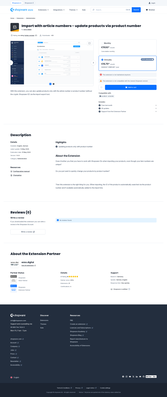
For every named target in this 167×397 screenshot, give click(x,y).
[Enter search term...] (111, 9)
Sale (42, 328)
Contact (14, 357)
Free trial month (105, 105)
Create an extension (79, 324)
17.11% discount (147, 59)
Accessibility (16, 365)
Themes (43, 324)
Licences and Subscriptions (81, 327)
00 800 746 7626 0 (17, 327)
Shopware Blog (77, 335)
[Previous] (10, 62)
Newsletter (15, 361)
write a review (30, 35)
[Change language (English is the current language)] (14, 377)
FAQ (71, 320)
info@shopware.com (18, 320)
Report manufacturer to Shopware (79, 340)
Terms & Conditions (64, 388)
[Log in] (152, 3)
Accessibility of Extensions (80, 345)
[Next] (93, 62)
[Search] (136, 9)
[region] (52, 62)
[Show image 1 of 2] (50, 84)
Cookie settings (105, 388)
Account (14, 342)
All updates (104, 108)
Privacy (79, 388)
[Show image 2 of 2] (53, 84)
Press (13, 353)
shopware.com (17, 338)
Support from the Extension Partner (112, 111)
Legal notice (91, 388)
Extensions (44, 320)
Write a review (28, 232)
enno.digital (27, 29)
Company (15, 346)
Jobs (13, 350)
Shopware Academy (78, 331)
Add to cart (130, 87)
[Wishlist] (150, 9)
